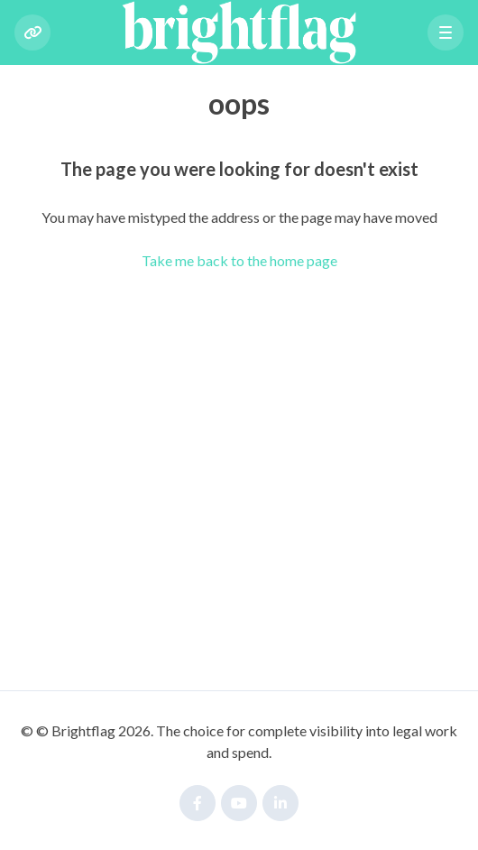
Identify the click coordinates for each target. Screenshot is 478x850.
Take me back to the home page (239, 260)
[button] (445, 32)
